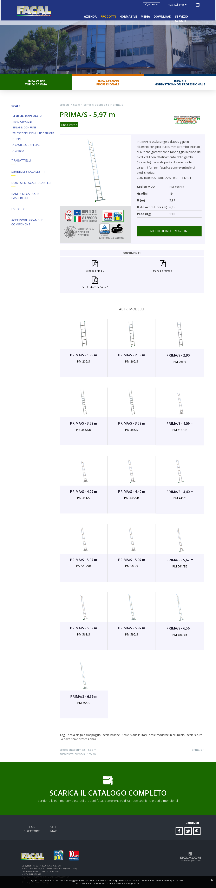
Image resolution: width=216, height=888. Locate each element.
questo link (133, 880)
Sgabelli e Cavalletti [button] (28, 174)
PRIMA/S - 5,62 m (86, 747)
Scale (76, 106)
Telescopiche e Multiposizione (33, 135)
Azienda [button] (88, 15)
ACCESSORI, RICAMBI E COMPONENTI (27, 227)
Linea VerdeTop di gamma (36, 84)
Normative (127, 15)
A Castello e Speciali (26, 146)
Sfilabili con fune (24, 129)
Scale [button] (15, 108)
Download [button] (162, 15)
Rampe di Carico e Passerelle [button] (25, 199)
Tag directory (32, 825)
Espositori (19, 213)
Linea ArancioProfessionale (107, 84)
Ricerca (154, 4)
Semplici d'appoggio (27, 118)
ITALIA (177, 4)
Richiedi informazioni (169, 233)
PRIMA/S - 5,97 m (85, 752)
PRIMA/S (118, 106)
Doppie (17, 141)
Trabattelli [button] (20, 162)
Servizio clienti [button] (187, 15)
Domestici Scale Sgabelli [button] (31, 186)
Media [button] (144, 15)
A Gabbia (18, 152)
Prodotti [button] (106, 15)
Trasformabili (22, 123)
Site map (55, 825)
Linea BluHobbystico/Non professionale (180, 84)
